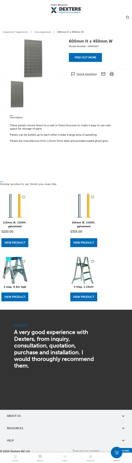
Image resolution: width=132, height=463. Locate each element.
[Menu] (65, 456)
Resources (66, 428)
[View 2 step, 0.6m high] (14, 296)
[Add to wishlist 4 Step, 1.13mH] (92, 262)
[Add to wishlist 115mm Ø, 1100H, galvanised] (24, 197)
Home (15, 461)
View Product (15, 242)
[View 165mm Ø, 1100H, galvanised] (83, 242)
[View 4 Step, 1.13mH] (83, 296)
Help (66, 440)
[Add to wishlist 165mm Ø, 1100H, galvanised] (92, 197)
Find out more (85, 57)
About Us (66, 416)
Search (40, 461)
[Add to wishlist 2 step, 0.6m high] (24, 262)
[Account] (90, 456)
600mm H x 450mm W (70, 32)
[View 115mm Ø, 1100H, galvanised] (14, 242)
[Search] (40, 456)
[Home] (66, 9)
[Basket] (116, 452)
